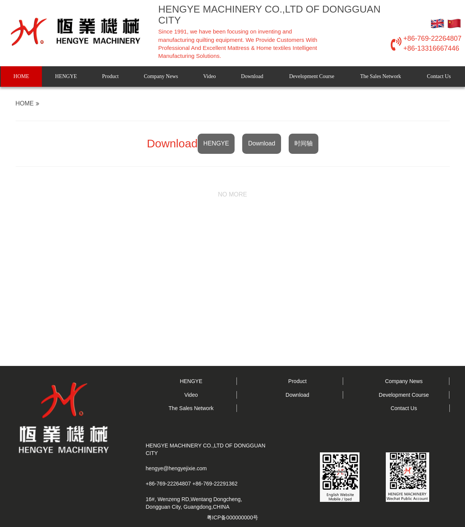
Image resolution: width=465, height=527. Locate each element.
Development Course (311, 76)
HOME (21, 76)
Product (110, 76)
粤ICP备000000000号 (232, 517)
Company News (161, 76)
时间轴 (303, 143)
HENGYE (66, 76)
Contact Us (439, 76)
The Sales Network (380, 76)
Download (252, 76)
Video (209, 76)
